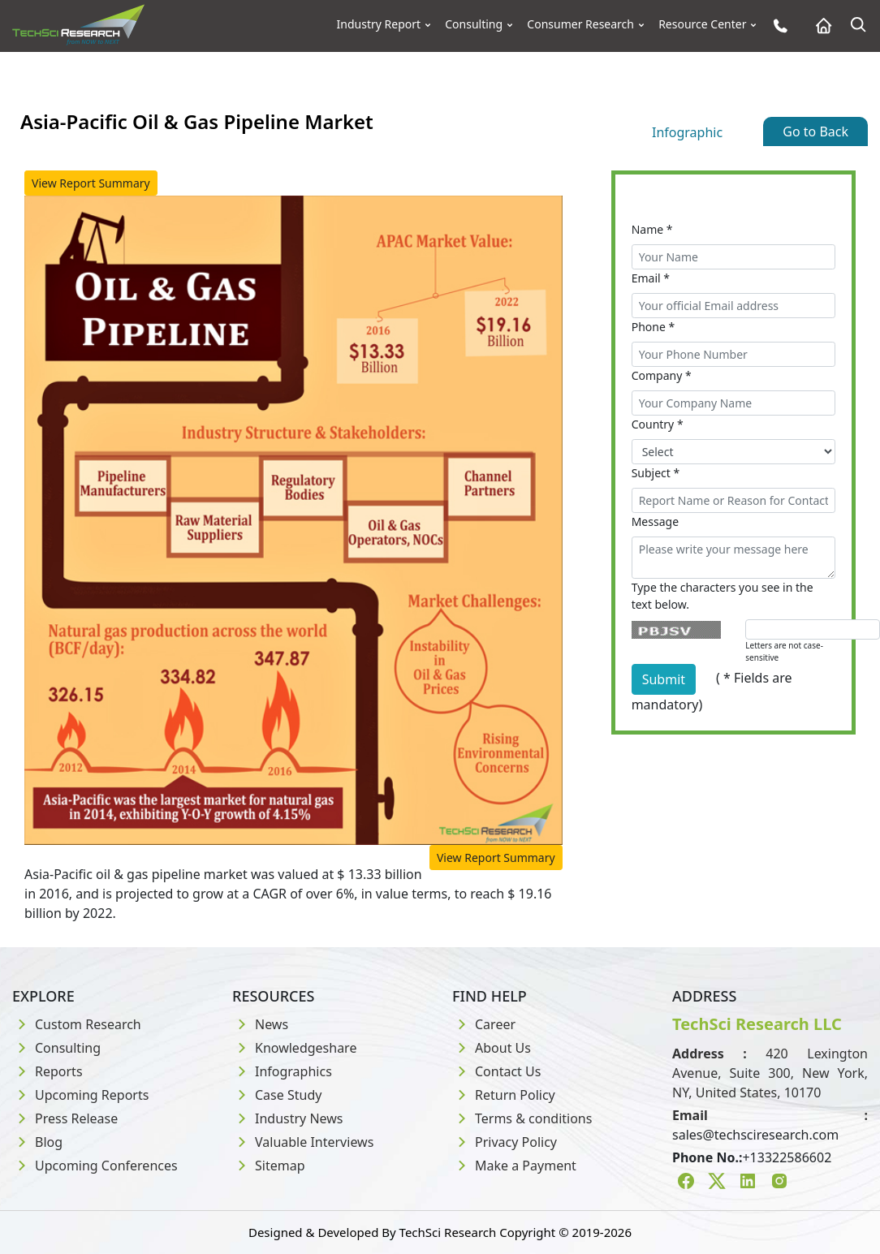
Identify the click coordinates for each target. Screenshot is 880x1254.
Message (655, 521)
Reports (47, 1071)
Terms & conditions (522, 1118)
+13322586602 (786, 1157)
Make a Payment (514, 1165)
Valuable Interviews (302, 1142)
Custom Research (76, 1024)
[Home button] (819, 25)
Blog (37, 1142)
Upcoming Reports (80, 1095)
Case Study (276, 1095)
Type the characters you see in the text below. (722, 596)
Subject (656, 472)
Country (658, 424)
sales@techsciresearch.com (755, 1135)
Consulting (474, 24)
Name (652, 229)
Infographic (687, 132)
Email (651, 278)
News (260, 1024)
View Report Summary (91, 183)
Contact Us (496, 1071)
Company (662, 375)
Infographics (282, 1071)
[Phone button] (776, 25)
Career (483, 1024)
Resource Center (702, 24)
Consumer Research (580, 24)
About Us (491, 1048)
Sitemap (268, 1165)
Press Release (65, 1118)
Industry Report (379, 24)
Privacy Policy (504, 1142)
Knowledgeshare (294, 1048)
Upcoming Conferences (95, 1165)
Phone (653, 326)
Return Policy (503, 1095)
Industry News (287, 1118)
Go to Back (815, 131)
